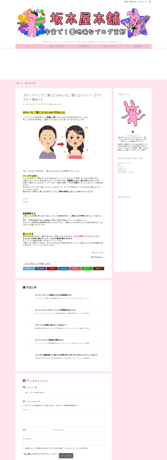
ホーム (21, 83)
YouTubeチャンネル (124, 163)
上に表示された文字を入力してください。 (44, 454)
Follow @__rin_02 (133, 136)
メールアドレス (58, 430)
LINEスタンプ (122, 168)
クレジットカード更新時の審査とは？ (49, 340)
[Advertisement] (83, 65)
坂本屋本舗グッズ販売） (126, 172)
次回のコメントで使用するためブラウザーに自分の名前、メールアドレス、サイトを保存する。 (57, 448)
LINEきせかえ (122, 170)
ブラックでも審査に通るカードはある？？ (51, 325)
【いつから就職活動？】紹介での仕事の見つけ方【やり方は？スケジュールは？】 (66, 355)
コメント (26, 409)
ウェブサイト (27, 439)
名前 (25, 430)
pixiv (119, 165)
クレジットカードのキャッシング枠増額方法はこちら (55, 310)
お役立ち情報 (31, 83)
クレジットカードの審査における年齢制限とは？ (53, 295)
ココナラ (121, 166)
